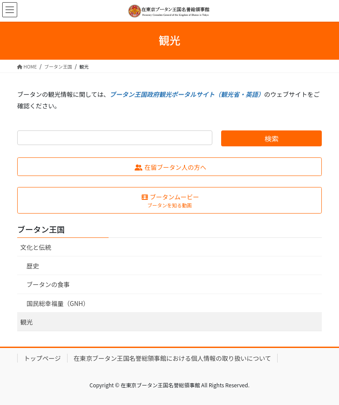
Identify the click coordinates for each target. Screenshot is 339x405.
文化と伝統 (35, 247)
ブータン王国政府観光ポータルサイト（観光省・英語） (186, 94)
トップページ (42, 358)
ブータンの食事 (48, 284)
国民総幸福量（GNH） (57, 303)
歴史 (32, 265)
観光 (26, 321)
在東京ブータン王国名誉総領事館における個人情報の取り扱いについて (172, 358)
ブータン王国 (41, 229)
